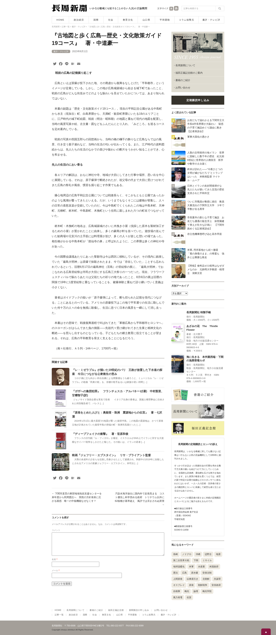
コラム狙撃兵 (186, 20)
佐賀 (189, 597)
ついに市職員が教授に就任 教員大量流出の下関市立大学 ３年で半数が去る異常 (205, 205)
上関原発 (177, 579)
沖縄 (198, 554)
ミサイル (207, 560)
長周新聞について (185, 65)
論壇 (195, 591)
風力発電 (177, 597)
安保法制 (207, 572)
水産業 (201, 566)
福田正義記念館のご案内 (189, 72)
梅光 (186, 591)
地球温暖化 (179, 566)
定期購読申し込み (197, 100)
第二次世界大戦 (181, 560)
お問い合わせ (182, 87)
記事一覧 (59, 615)
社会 (110, 20)
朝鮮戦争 (202, 585)
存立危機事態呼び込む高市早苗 (204, 234)
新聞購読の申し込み (139, 610)
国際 (96, 20)
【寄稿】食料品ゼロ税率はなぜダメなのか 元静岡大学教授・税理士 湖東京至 (205, 269)
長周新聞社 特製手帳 (198, 312)
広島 (184, 572)
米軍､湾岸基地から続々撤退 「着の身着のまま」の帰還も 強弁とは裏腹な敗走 (205, 253)
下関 (196, 560)
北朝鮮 (206, 579)
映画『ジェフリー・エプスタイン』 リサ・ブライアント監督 (111, 455)
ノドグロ (186, 554)
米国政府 (213, 566)
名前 (54, 563)
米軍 (191, 566)
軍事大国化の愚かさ (198, 136)
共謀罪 (217, 579)
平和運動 (165, 20)
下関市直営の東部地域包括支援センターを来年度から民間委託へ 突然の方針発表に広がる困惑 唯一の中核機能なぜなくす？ (77, 497)
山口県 (146, 20)
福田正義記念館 (116, 610)
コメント (56, 530)
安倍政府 (216, 585)
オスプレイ (179, 585)
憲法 (175, 572)
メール (55, 575)
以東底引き (192, 579)
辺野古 (208, 554)
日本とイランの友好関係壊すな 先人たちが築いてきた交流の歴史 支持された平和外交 (207, 189)
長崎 (175, 554)
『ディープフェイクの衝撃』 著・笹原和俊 (100, 433)
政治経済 (79, 20)
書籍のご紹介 (182, 80)
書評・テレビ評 (211, 20)
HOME (60, 20)
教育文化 (128, 20)
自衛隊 (176, 591)
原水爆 (194, 572)
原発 (191, 585)
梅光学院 (207, 591)
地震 (218, 554)
